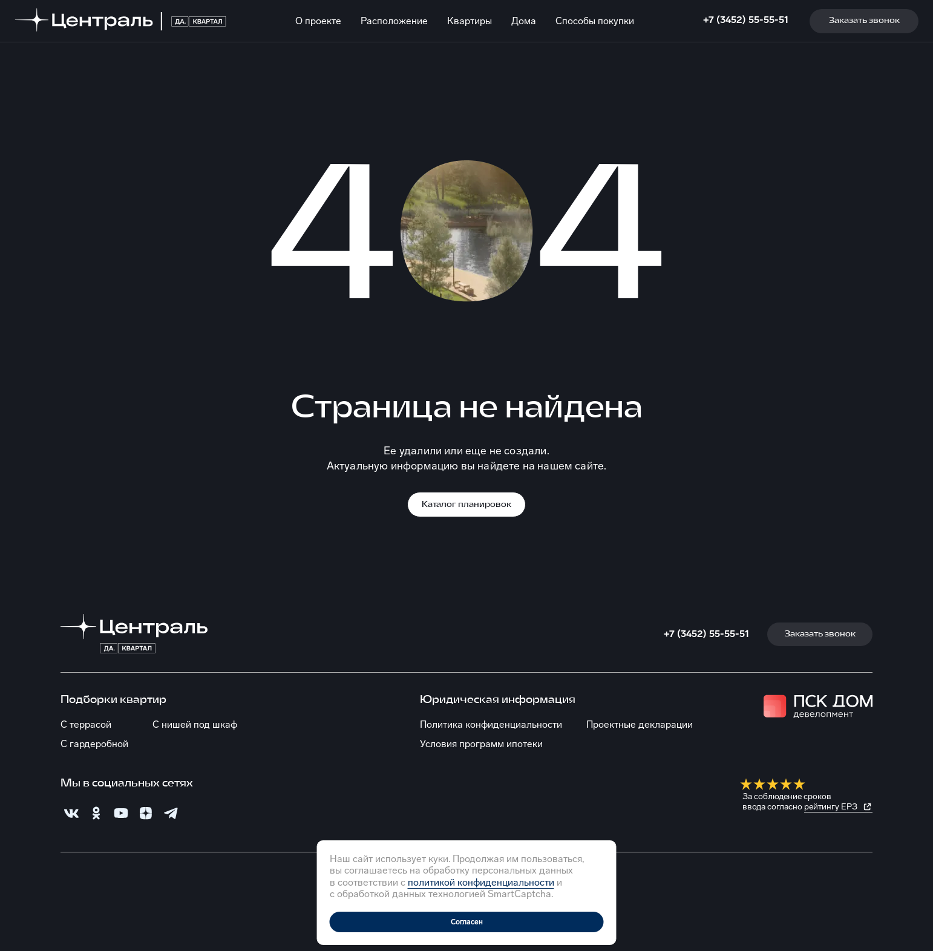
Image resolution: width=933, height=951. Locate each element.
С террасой (86, 724)
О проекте (318, 21)
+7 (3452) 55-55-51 (745, 19)
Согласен (467, 922)
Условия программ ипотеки (481, 744)
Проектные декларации (639, 724)
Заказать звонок (864, 21)
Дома (523, 21)
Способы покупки (594, 21)
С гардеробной (94, 744)
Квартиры (469, 21)
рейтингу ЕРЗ (830, 807)
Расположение (394, 21)
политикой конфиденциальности (481, 882)
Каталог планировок (466, 505)
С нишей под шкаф (194, 724)
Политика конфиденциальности (491, 724)
